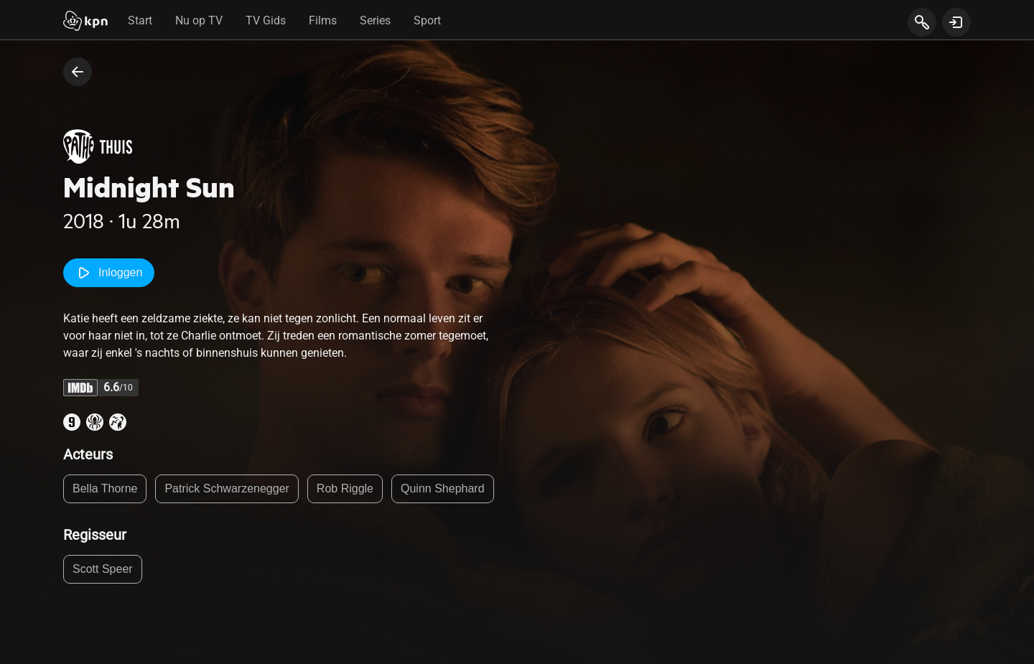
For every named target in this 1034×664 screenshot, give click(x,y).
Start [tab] (140, 20)
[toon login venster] (956, 22)
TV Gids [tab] (266, 20)
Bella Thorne (105, 488)
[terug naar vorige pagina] (77, 71)
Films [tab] (323, 20)
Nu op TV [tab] (199, 20)
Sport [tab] (427, 20)
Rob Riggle (345, 488)
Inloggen (108, 273)
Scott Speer (103, 569)
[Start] (85, 22)
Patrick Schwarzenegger (226, 488)
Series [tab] (375, 20)
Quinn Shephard (443, 488)
